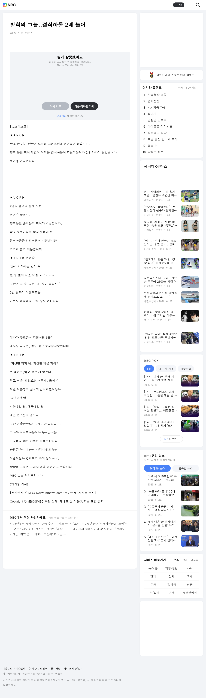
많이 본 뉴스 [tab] (157, 468)
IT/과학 (171, 584)
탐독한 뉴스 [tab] (185, 468)
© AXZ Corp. (10, 685)
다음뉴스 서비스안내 (14, 668)
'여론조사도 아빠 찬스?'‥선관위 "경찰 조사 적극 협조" (40, 529)
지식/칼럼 (153, 593)
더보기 (171, 439)
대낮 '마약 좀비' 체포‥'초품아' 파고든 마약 (40, 534)
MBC (12, 5)
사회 (190, 568)
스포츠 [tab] (194, 560)
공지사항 (55, 668)
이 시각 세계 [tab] (165, 368)
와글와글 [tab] (186, 368)
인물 (190, 584)
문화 (153, 584)
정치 (171, 576)
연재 (171, 593)
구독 (179, 5)
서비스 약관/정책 (73, 668)
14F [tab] (149, 368)
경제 (153, 576)
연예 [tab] (185, 560)
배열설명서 (190, 593)
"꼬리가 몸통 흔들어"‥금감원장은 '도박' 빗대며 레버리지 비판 (100, 524)
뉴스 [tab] (176, 560)
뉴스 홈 (153, 568)
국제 (190, 576)
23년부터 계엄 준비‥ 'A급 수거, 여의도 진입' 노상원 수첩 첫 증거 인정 (40, 524)
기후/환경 (171, 568)
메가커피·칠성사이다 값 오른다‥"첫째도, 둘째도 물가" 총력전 (100, 529)
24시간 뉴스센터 (38, 668)
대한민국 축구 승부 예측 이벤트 (171, 75)
